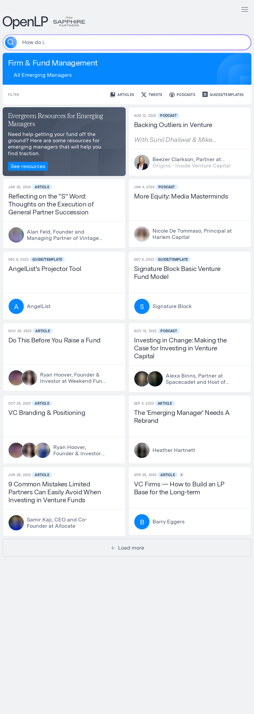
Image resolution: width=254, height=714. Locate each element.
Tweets (151, 94)
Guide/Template (47, 259)
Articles (121, 94)
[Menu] (244, 9)
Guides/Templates (222, 94)
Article (42, 187)
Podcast (168, 115)
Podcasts (182, 94)
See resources (28, 166)
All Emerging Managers (43, 75)
